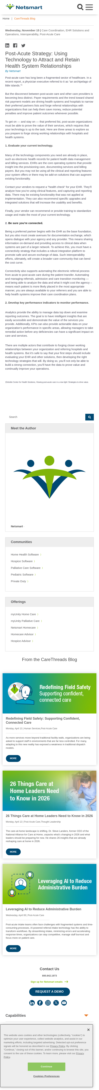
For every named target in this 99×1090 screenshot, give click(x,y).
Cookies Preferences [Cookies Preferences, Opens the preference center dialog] (46, 1075)
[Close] (88, 1029)
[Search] (45, 417)
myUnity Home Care (23, 614)
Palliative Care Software (26, 567)
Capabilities (16, 1015)
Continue (46, 1066)
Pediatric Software (22, 574)
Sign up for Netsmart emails (47, 981)
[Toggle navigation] (89, 7)
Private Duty (18, 581)
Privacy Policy (57, 1045)
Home (6, 18)
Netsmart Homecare (23, 627)
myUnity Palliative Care (25, 620)
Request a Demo (49, 991)
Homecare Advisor (22, 634)
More (13, 758)
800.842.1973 (49, 975)
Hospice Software (22, 561)
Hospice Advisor (21, 640)
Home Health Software (25, 554)
